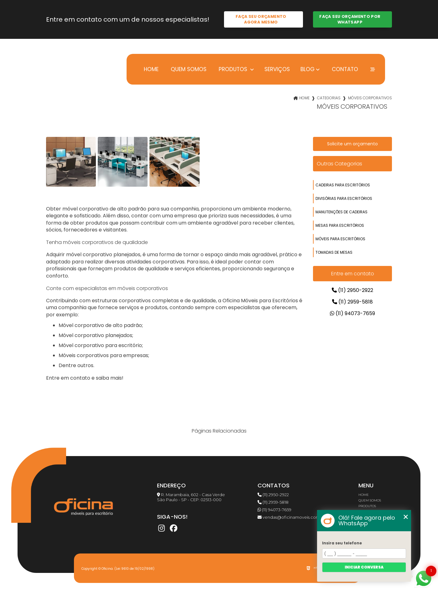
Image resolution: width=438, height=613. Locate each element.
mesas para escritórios (339, 225)
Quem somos (187, 69)
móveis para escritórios (340, 239)
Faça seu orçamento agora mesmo (261, 19)
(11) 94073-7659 (352, 313)
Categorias (329, 98)
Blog (307, 69)
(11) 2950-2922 (352, 290)
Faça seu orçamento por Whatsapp (349, 19)
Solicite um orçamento (352, 144)
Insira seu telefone (342, 543)
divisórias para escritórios (343, 198)
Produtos (233, 69)
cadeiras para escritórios (342, 185)
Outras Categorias (339, 163)
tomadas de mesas (333, 252)
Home (150, 69)
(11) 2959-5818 (352, 301)
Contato (344, 69)
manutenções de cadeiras (341, 212)
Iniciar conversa (364, 567)
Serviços (277, 69)
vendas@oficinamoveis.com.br (291, 517)
